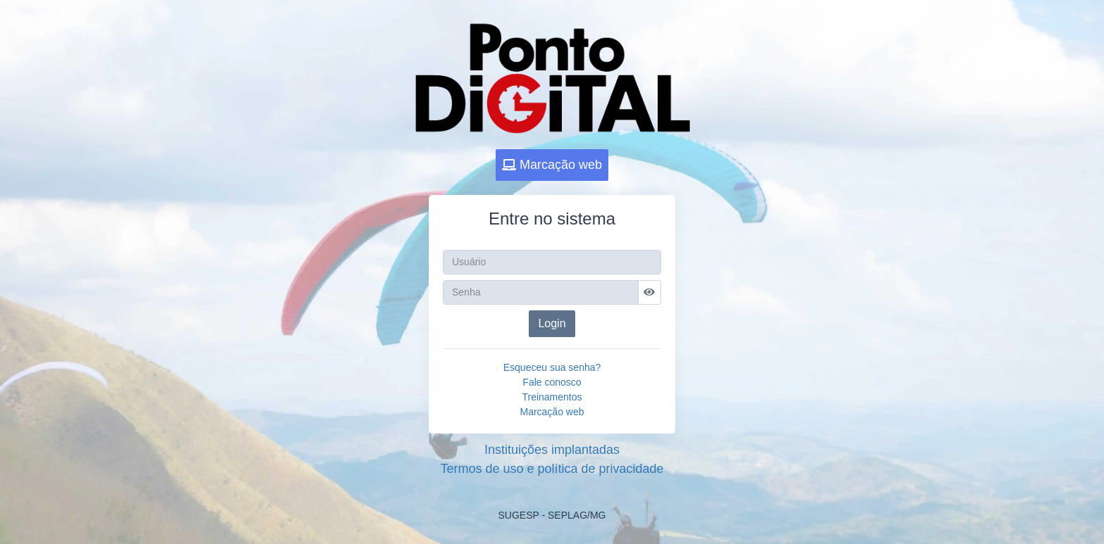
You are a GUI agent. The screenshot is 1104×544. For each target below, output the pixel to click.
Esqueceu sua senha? (552, 367)
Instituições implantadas (552, 450)
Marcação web (552, 165)
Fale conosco (551, 382)
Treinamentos (552, 397)
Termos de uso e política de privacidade (551, 469)
